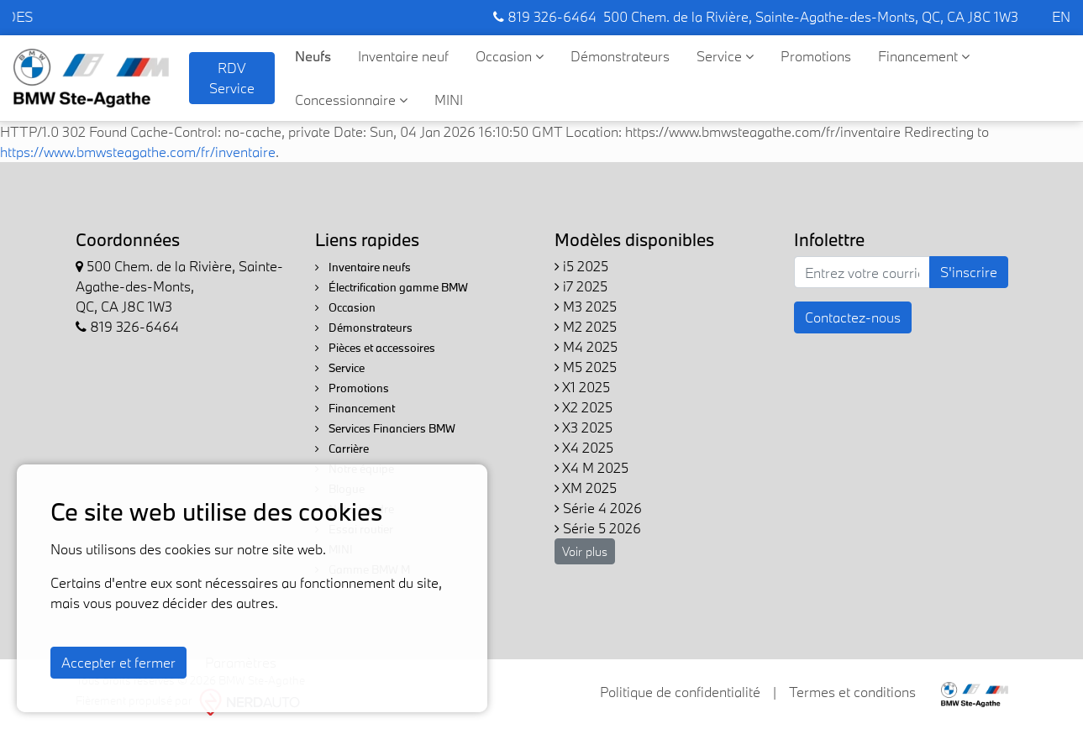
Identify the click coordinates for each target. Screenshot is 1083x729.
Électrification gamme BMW (391, 287)
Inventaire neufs (363, 267)
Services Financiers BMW (385, 428)
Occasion (510, 56)
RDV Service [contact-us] (232, 78)
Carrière (342, 448)
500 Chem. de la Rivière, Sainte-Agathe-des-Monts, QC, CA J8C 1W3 (810, 16)
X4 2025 (584, 447)
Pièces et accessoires (375, 347)
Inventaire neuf (403, 56)
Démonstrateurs (620, 56)
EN (1061, 16)
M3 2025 (586, 306)
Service (725, 56)
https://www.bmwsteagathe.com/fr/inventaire (138, 151)
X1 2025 (582, 387)
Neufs (313, 56)
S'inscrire (968, 272)
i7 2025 (581, 286)
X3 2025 (583, 427)
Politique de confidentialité (680, 691)
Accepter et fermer (118, 662)
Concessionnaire (351, 99)
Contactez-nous (853, 317)
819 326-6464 (545, 16)
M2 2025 (586, 326)
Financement (924, 56)
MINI (448, 99)
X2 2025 (583, 407)
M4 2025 (586, 346)
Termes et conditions (852, 691)
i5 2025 (581, 266)
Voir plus (584, 551)
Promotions (816, 56)
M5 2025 (586, 366)
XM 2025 (586, 487)
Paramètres (240, 662)
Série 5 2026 (598, 528)
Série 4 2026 (598, 508)
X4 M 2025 (591, 467)
